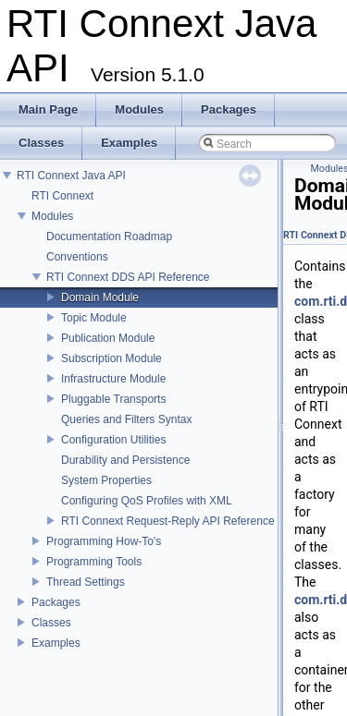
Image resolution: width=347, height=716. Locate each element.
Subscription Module (111, 358)
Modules (52, 216)
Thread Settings (85, 582)
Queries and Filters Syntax (126, 419)
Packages (56, 602)
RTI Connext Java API (71, 175)
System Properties (106, 480)
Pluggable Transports (113, 399)
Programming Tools (94, 561)
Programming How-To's (103, 541)
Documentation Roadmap (109, 236)
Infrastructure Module (113, 378)
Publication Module (108, 338)
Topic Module (94, 317)
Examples (56, 643)
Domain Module (100, 297)
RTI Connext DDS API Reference (128, 277)
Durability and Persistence (125, 460)
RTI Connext (62, 195)
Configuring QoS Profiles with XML (146, 500)
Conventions (77, 256)
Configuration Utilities (113, 439)
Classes (51, 622)
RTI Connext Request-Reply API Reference (168, 521)
